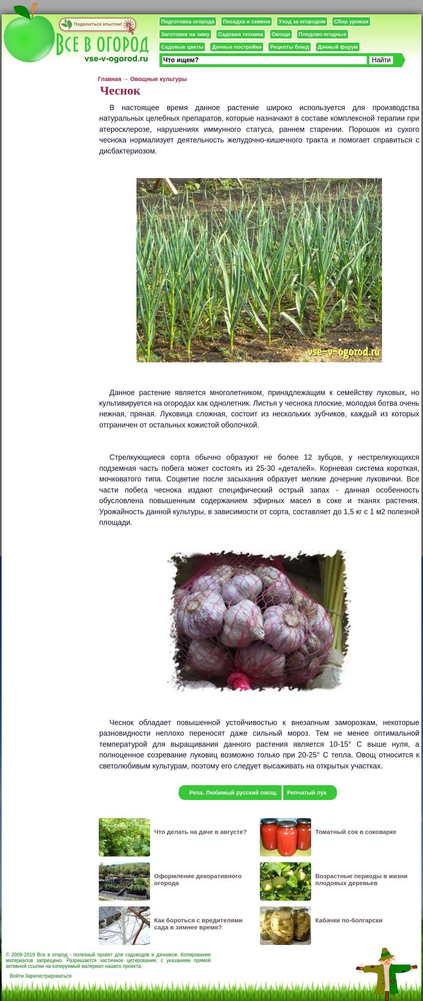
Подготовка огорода (187, 21)
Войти (17, 976)
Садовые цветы (182, 47)
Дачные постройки (237, 47)
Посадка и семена (246, 21)
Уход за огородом (302, 21)
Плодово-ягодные (323, 34)
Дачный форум (338, 47)
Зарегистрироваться (48, 976)
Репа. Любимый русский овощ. (233, 792)
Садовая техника (240, 34)
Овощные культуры (158, 79)
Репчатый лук (307, 792)
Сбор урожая (351, 21)
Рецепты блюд (289, 47)
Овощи (281, 34)
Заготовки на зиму (185, 34)
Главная (109, 79)
